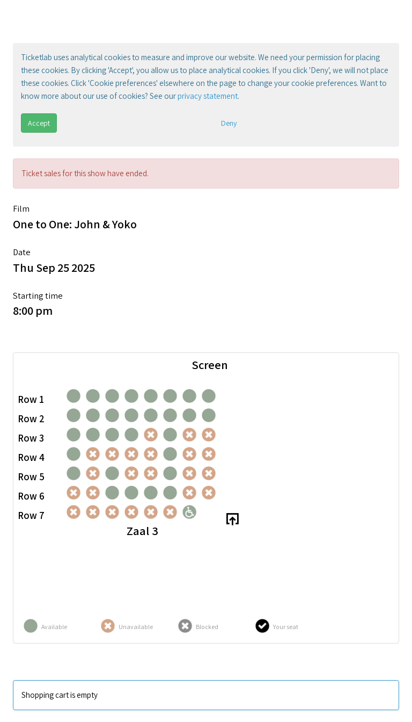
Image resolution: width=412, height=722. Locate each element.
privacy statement (208, 96)
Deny (229, 123)
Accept (39, 123)
